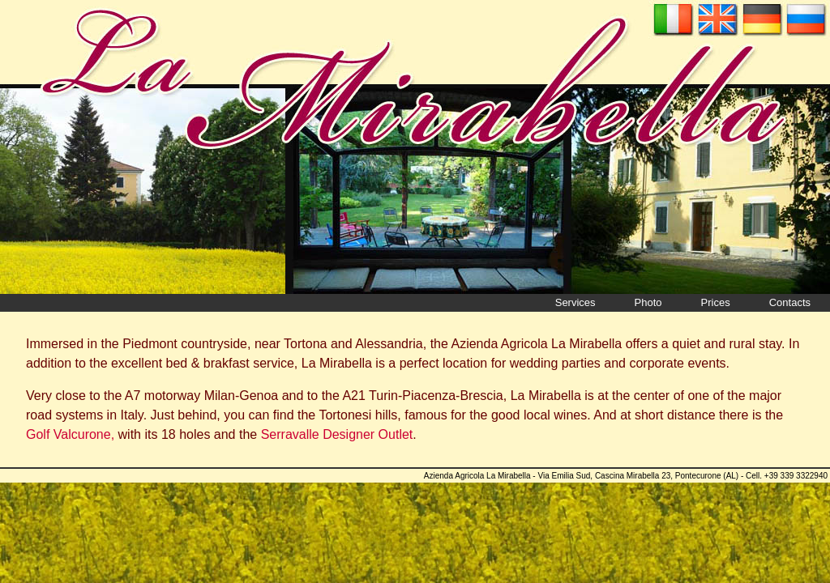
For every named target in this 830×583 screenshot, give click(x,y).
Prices (715, 302)
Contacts (790, 302)
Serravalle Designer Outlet (337, 434)
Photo (648, 302)
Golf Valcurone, (70, 434)
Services (575, 302)
